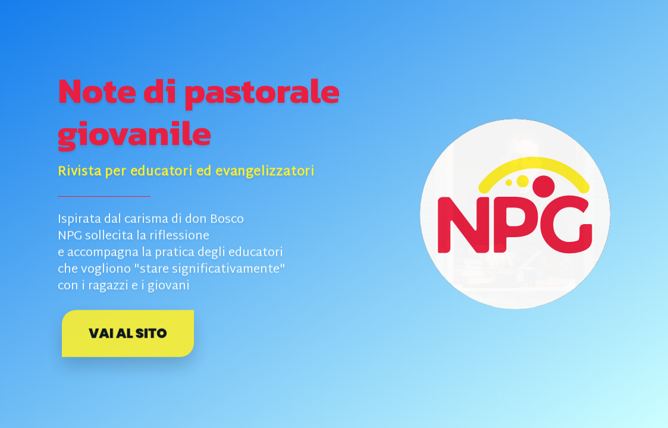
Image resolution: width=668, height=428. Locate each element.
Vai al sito (127, 333)
